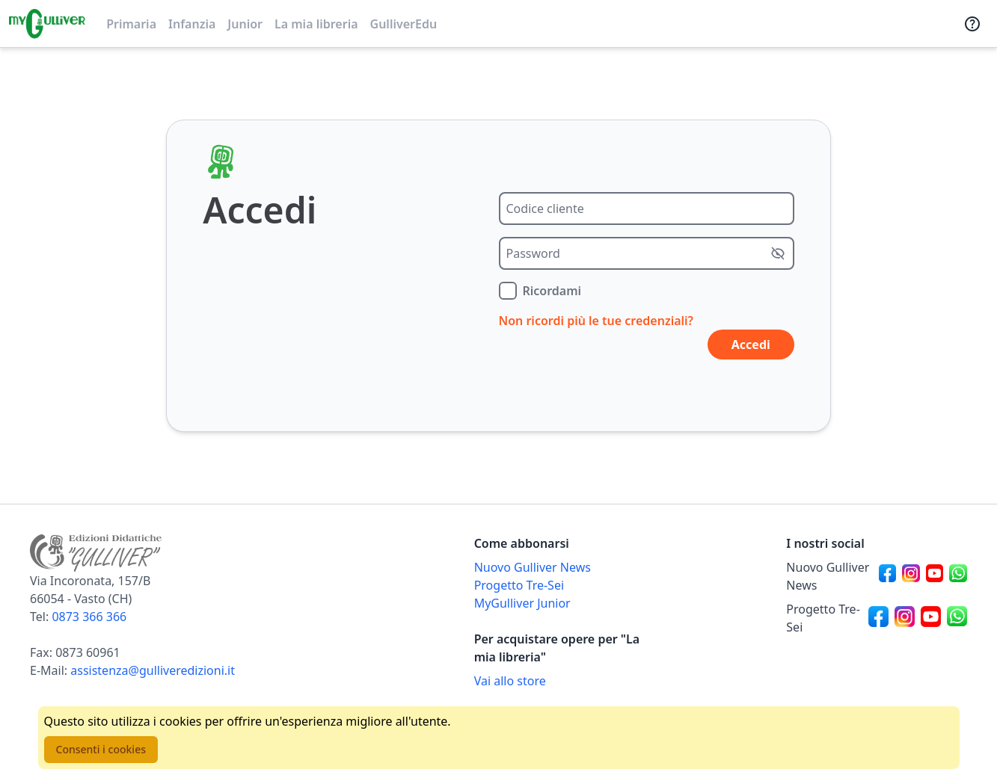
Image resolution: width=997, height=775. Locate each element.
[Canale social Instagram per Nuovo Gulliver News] (911, 576)
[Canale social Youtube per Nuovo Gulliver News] (935, 576)
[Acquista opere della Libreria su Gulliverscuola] (564, 681)
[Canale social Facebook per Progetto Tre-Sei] (878, 618)
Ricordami (552, 290)
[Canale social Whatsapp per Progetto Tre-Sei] (957, 618)
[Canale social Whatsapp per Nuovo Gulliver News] (958, 576)
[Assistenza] (972, 24)
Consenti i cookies (101, 749)
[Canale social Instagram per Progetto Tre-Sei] (905, 618)
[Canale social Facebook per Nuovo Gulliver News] (888, 576)
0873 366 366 (89, 616)
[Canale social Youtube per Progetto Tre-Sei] (931, 618)
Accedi (750, 344)
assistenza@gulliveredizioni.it (152, 670)
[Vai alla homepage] (47, 24)
